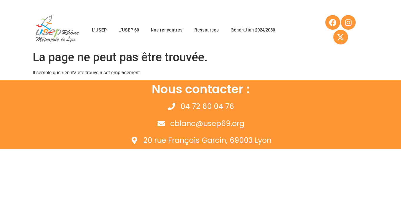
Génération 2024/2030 (253, 29)
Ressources (206, 29)
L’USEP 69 (128, 29)
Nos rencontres (167, 29)
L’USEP (99, 29)
